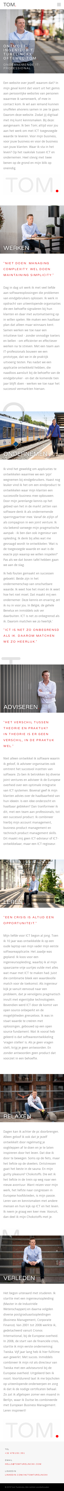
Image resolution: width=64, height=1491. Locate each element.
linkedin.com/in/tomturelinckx (26, 1475)
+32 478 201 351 (15, 1453)
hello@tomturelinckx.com (23, 1464)
